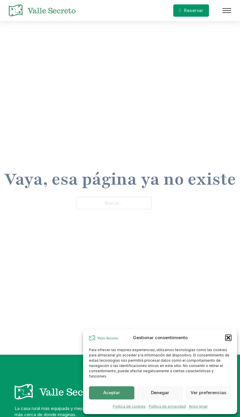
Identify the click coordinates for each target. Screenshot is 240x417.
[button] (228, 338)
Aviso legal (198, 406)
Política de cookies (129, 406)
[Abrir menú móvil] (226, 10)
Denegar (160, 392)
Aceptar (111, 392)
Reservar (191, 10)
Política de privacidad (167, 406)
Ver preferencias (208, 392)
